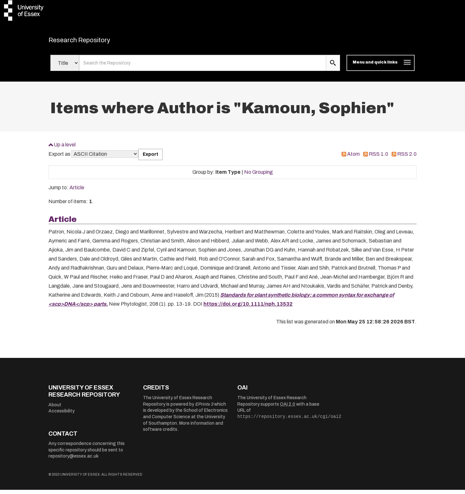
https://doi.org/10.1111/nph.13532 (248, 308)
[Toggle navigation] (380, 67)
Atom (353, 158)
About (54, 408)
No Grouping (258, 176)
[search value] (202, 67)
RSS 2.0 (407, 158)
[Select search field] (64, 67)
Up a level (65, 148)
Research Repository (93, 42)
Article (76, 191)
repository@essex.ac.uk (73, 460)
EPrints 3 (204, 408)
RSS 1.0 (378, 158)
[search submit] (333, 67)
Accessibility (61, 415)
